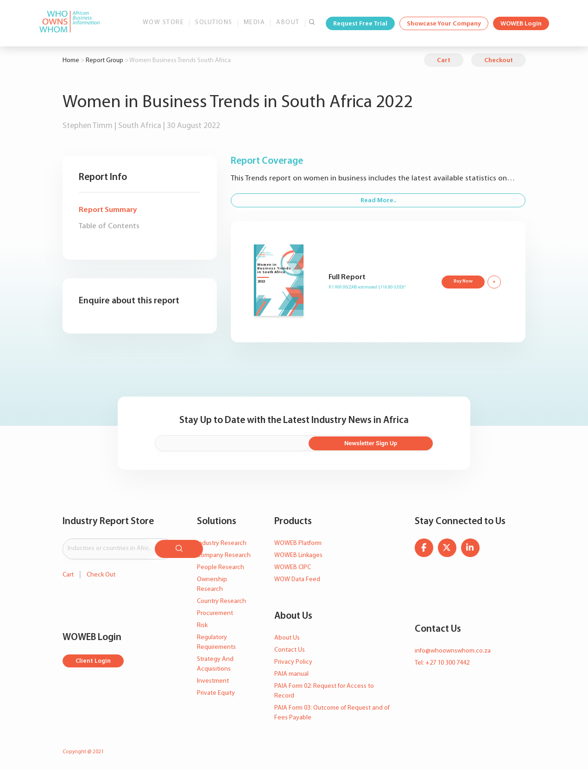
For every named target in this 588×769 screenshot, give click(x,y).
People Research (220, 566)
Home (71, 60)
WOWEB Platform (298, 542)
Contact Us (289, 648)
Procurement (215, 612)
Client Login (94, 658)
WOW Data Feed (297, 578)
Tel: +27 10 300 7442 (442, 662)
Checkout (498, 60)
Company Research (224, 554)
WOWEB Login (521, 23)
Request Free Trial (360, 23)
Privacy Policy (293, 660)
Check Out (101, 571)
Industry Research (222, 542)
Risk (202, 624)
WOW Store (163, 22)
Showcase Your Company (444, 23)
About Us (287, 636)
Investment (213, 680)
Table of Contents (109, 226)
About (288, 22)
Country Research (221, 600)
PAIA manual (291, 672)
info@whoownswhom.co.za (453, 650)
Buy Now (462, 280)
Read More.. (378, 200)
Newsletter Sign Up (390, 442)
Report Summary (108, 210)
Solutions (214, 22)
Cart (443, 60)
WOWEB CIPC (292, 566)
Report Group (104, 60)
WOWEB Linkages (298, 554)
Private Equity (216, 692)
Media (255, 22)
